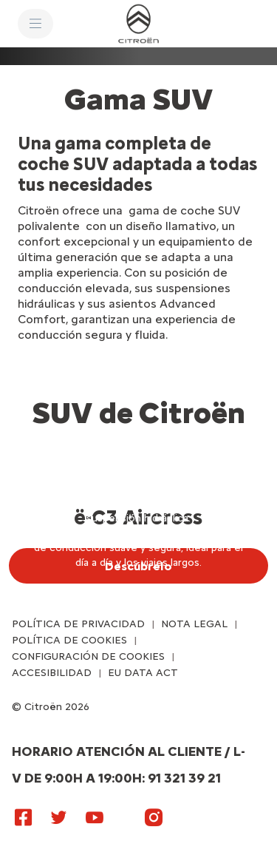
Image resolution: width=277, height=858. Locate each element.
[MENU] (35, 24)
